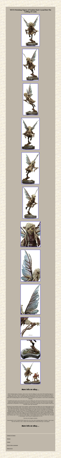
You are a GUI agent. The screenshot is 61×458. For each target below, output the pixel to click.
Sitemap (8, 438)
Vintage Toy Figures (11, 435)
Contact (8, 442)
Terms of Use (10, 448)
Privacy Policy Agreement (12, 445)
